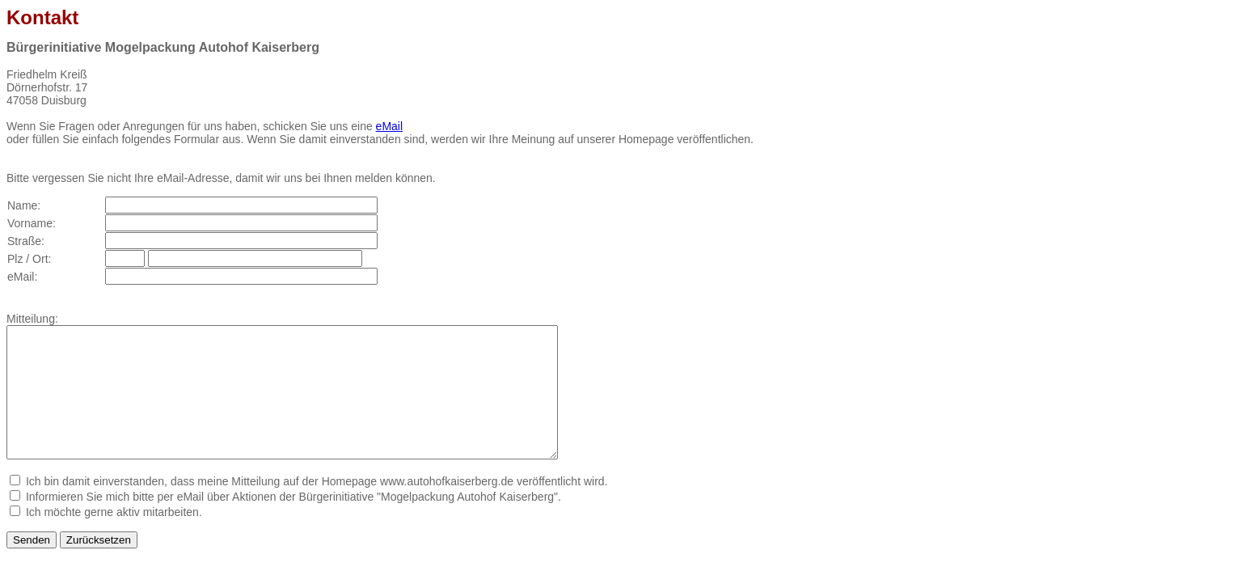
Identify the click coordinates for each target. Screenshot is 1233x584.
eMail (389, 126)
